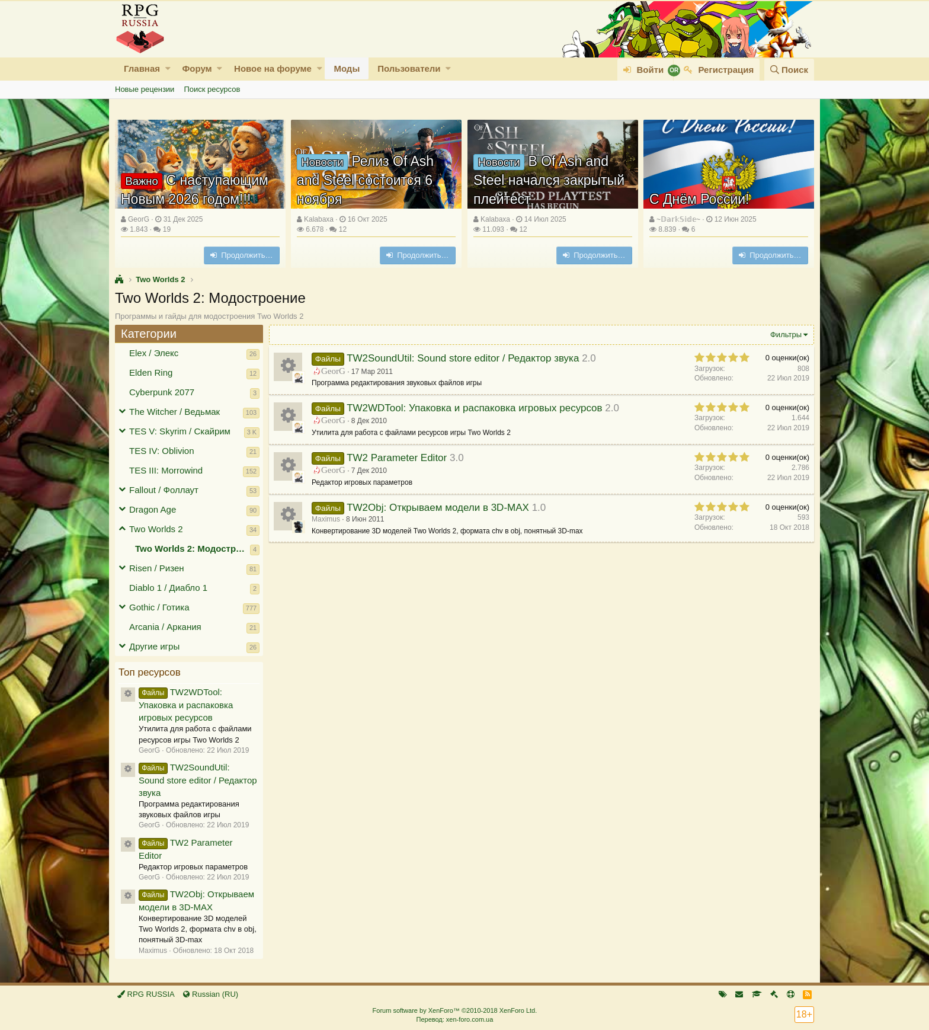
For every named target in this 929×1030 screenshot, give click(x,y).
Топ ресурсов (149, 672)
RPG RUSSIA (146, 994)
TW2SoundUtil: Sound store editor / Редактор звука (198, 780)
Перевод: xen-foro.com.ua (454, 1019)
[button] (168, 68)
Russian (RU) (210, 994)
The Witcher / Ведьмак (174, 412)
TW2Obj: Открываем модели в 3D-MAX (438, 507)
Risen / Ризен (156, 568)
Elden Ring (150, 372)
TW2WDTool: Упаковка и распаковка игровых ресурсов (186, 704)
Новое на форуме (273, 68)
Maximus (326, 519)
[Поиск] (789, 70)
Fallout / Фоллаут (163, 490)
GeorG (138, 219)
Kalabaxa (319, 219)
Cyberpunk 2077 (161, 392)
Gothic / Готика (159, 607)
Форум (197, 68)
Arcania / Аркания (165, 627)
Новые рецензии (144, 89)
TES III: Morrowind (166, 470)
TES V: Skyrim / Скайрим (179, 431)
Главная (142, 68)
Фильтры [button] (786, 334)
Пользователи (408, 68)
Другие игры (154, 646)
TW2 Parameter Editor (397, 457)
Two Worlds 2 (156, 529)
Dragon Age (152, 509)
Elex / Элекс (153, 353)
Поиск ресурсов (212, 89)
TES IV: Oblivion (161, 451)
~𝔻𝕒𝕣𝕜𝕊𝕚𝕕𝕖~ (678, 219)
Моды (347, 68)
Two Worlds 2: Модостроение (192, 548)
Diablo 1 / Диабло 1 (168, 588)
